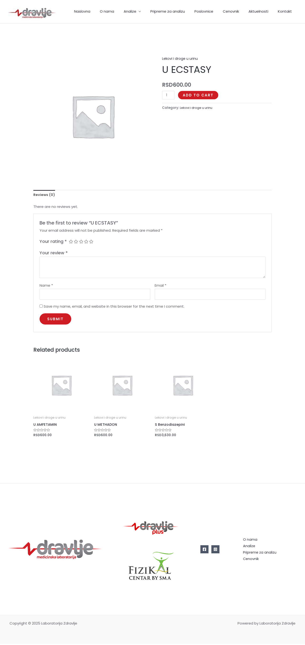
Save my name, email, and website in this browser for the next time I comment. (114, 307)
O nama (122, 11)
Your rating (53, 242)
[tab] (44, 195)
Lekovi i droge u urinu (180, 58)
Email (160, 285)
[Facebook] (204, 550)
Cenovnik (237, 11)
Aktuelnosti (262, 11)
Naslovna (100, 11)
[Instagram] (215, 550)
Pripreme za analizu (178, 11)
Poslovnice (212, 11)
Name (46, 285)
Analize (143, 11)
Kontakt (286, 11)
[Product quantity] (168, 95)
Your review (54, 253)
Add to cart (198, 95)
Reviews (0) (44, 194)
